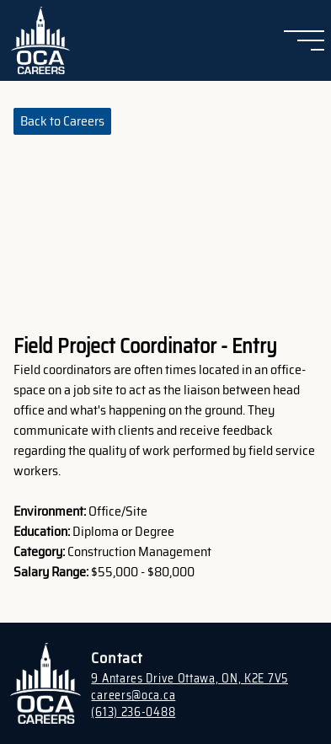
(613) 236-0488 (133, 712)
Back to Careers (62, 120)
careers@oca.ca (133, 695)
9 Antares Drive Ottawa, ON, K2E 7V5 (189, 678)
